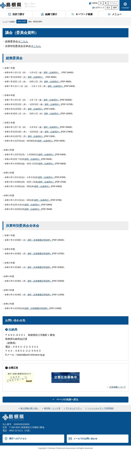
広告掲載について (117, 387)
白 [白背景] (101, 3)
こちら (24, 41)
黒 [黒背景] (106, 3)
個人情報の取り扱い (29, 408)
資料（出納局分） (51, 72)
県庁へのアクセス (18, 438)
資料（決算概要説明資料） (39, 240)
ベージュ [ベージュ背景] (113, 3)
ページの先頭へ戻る (67, 399)
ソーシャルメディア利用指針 (100, 408)
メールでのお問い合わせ (85, 438)
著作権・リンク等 (52, 408)
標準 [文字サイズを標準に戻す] (115, 8)
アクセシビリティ (74, 408)
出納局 (11, 22)
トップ (5, 22)
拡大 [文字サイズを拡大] (108, 8)
